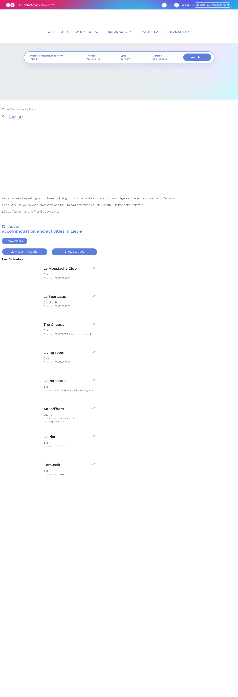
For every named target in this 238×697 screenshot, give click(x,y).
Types (123, 56)
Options (157, 56)
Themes (90, 56)
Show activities (74, 251)
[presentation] (53, 58)
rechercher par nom (52, 56)
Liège (12, 116)
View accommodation (25, 251)
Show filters (15, 241)
